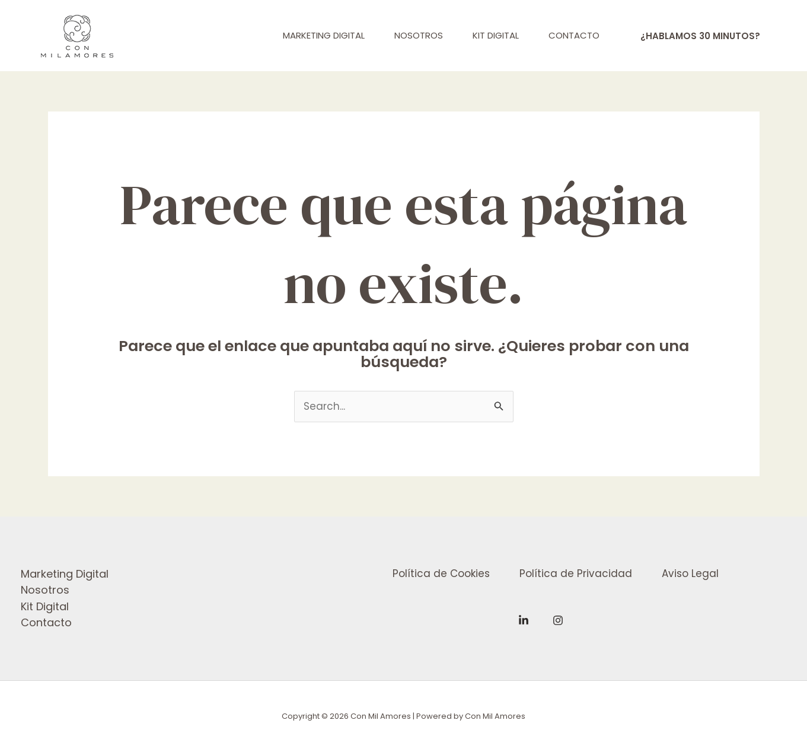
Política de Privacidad (575, 573)
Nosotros (45, 589)
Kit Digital (45, 606)
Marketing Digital (65, 573)
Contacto (46, 622)
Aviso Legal (690, 573)
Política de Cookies (441, 573)
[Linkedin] (523, 620)
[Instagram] (558, 620)
